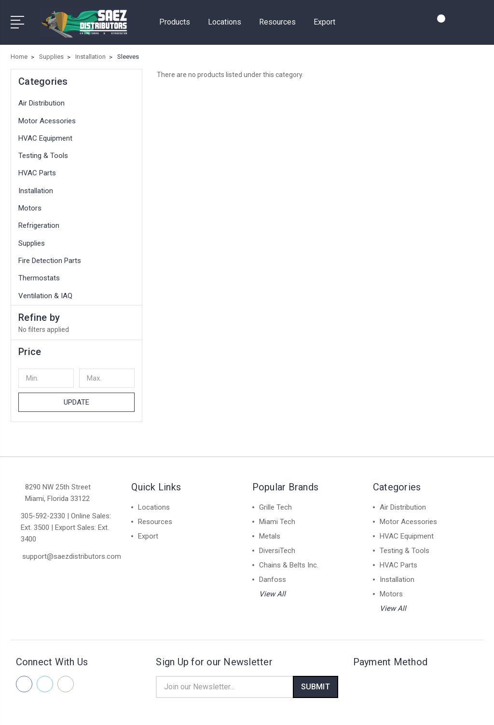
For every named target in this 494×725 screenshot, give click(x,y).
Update (77, 396)
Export (324, 19)
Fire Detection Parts (49, 255)
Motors (29, 202)
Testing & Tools (43, 150)
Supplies (31, 237)
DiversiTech (277, 544)
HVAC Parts (37, 167)
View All (272, 588)
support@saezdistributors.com (71, 550)
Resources (281, 19)
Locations (228, 19)
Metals (269, 530)
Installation (35, 185)
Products (178, 19)
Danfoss (272, 573)
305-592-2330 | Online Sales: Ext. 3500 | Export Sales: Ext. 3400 (66, 522)
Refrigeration (38, 220)
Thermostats (39, 272)
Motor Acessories (47, 115)
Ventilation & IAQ (45, 290)
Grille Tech (275, 501)
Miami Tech (277, 516)
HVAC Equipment (45, 133)
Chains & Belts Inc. (288, 559)
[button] (76, 346)
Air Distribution (41, 97)
